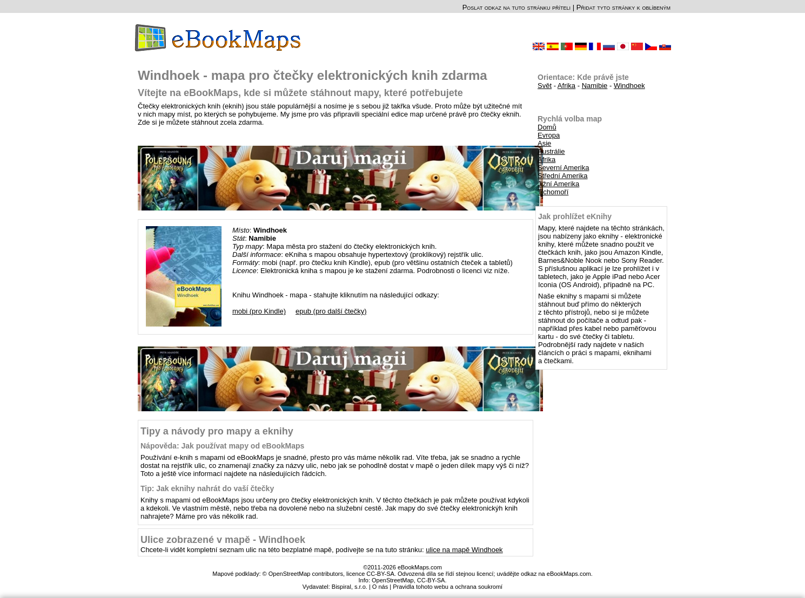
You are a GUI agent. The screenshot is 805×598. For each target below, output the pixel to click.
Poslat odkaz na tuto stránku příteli (516, 7)
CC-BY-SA (431, 580)
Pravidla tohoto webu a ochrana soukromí (447, 586)
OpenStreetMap (393, 580)
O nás (380, 586)
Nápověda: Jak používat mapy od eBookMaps (222, 445)
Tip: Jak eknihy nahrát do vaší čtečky (207, 488)
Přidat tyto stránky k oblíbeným (623, 7)
